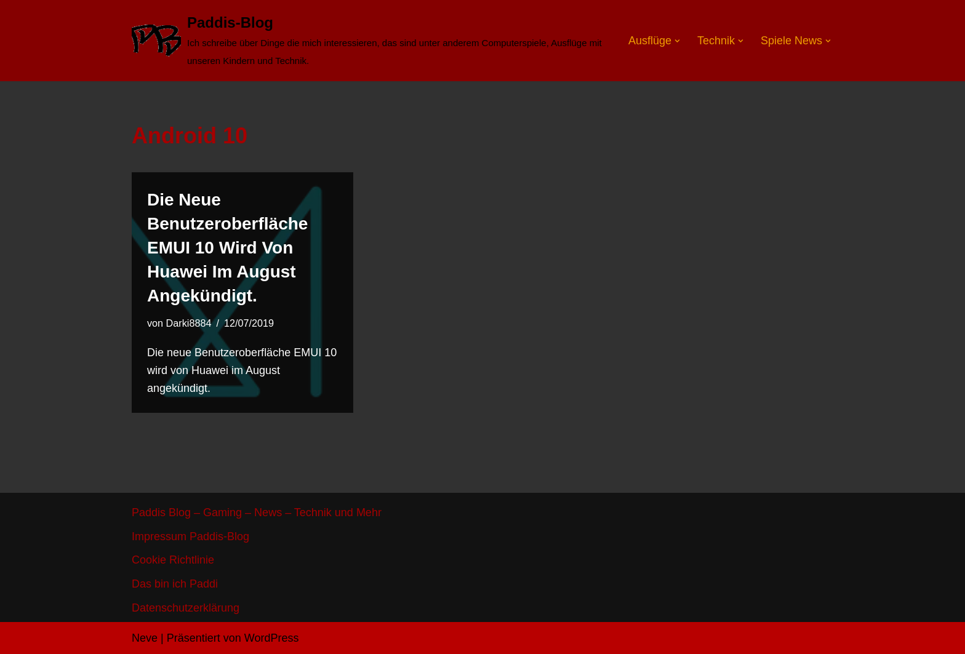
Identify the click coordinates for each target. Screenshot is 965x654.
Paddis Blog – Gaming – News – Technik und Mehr (257, 512)
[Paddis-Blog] (369, 40)
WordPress (271, 638)
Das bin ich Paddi (175, 584)
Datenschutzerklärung (185, 608)
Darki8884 (189, 323)
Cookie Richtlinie (173, 560)
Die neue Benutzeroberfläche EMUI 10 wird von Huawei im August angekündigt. (227, 248)
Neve (145, 638)
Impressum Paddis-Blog (190, 536)
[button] (677, 40)
